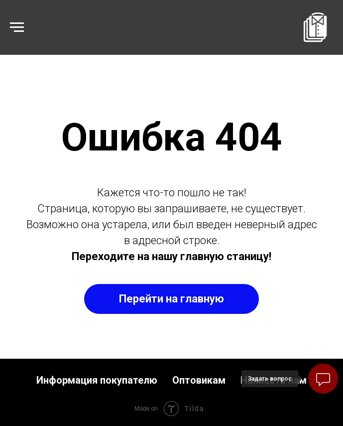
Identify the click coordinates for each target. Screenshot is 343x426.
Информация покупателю (96, 380)
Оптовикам (199, 380)
